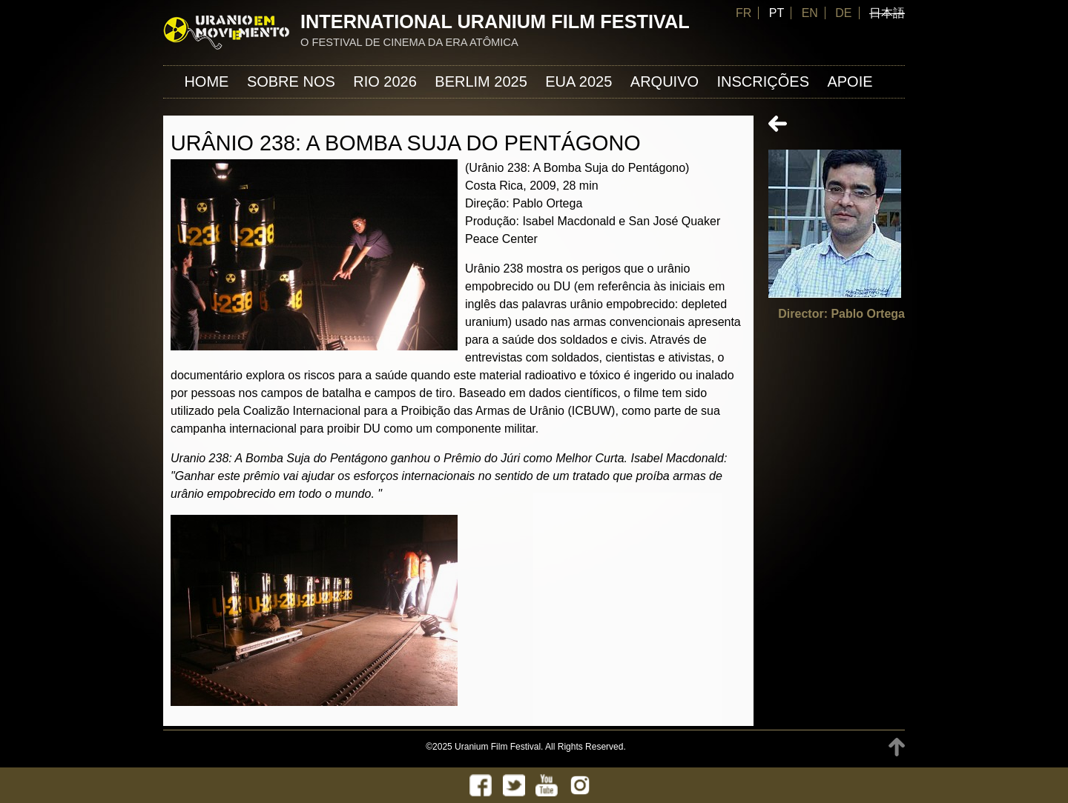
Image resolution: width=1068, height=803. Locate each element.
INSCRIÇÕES (763, 81)
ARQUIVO (664, 81)
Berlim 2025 (481, 81)
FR (743, 13)
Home (206, 81)
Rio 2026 (385, 81)
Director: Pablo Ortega (841, 313)
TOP (897, 747)
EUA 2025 (578, 81)
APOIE (849, 81)
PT (776, 13)
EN (810, 13)
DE (843, 13)
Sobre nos (291, 81)
